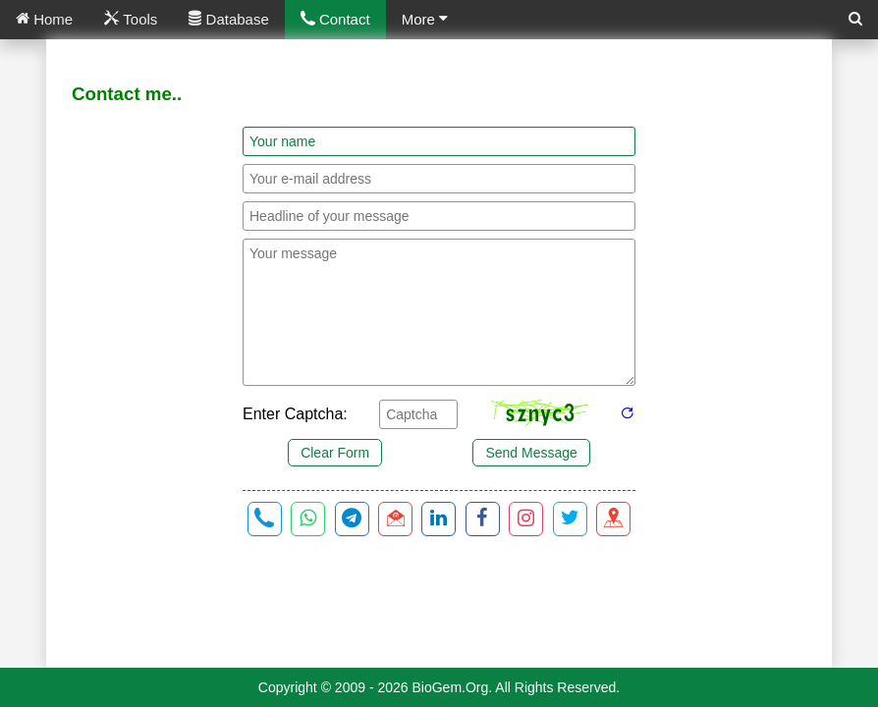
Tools (130, 19)
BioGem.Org (450, 687)
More (425, 19)
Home (44, 19)
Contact (335, 19)
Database (228, 19)
